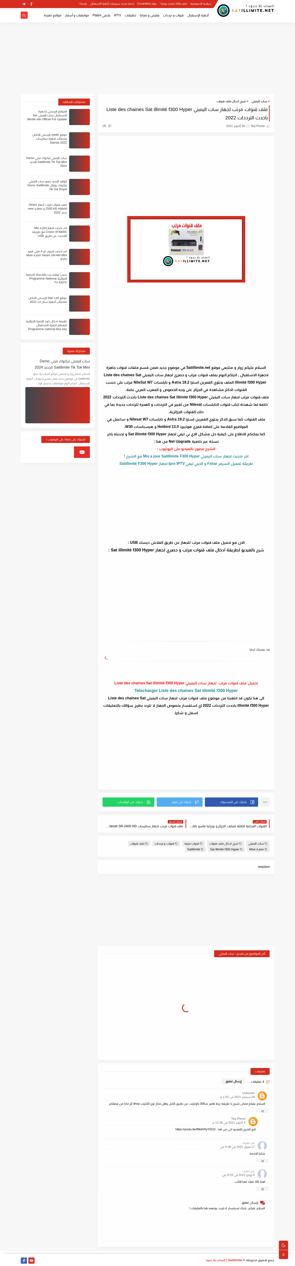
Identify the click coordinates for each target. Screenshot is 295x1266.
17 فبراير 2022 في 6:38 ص (237, 1147)
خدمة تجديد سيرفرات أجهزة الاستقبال (112, 3)
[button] (231, 802)
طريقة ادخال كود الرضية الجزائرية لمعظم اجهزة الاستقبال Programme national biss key (46, 325)
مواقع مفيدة (52, 15)
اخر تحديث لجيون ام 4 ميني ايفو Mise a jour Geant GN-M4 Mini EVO (46, 255)
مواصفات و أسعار (77, 15)
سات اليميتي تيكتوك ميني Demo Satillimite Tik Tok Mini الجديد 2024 (46, 162)
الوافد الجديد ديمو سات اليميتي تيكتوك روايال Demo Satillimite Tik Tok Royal (47, 185)
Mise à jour (258, 849)
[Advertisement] (147, 58)
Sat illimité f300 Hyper (226, 849)
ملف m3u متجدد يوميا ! (173, 3)
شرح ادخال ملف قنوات (231, 101)
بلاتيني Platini (101, 15)
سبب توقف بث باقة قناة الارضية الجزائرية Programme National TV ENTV (46, 278)
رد (262, 1110)
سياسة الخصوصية (200, 3)
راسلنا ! (83, 3)
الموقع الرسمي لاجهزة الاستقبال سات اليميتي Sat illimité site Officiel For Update (47, 115)
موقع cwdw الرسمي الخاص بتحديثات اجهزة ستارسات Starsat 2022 (49, 138)
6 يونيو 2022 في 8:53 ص (238, 1175)
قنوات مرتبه (193, 843)
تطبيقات (130, 15)
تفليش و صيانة (150, 15)
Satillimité (195, 849)
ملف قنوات (139, 843)
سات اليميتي (259, 101)
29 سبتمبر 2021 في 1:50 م (237, 1097)
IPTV (117, 15)
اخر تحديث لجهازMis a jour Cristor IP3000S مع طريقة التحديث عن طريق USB (49, 232)
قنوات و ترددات (173, 15)
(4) (107, 125)
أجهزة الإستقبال (198, 15)
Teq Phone (238, 1118)
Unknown (248, 1093)
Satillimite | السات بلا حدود (224, 1260)
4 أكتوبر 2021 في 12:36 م (228, 1122)
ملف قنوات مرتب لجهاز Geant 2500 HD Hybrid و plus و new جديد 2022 (47, 208)
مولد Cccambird (147, 3)
